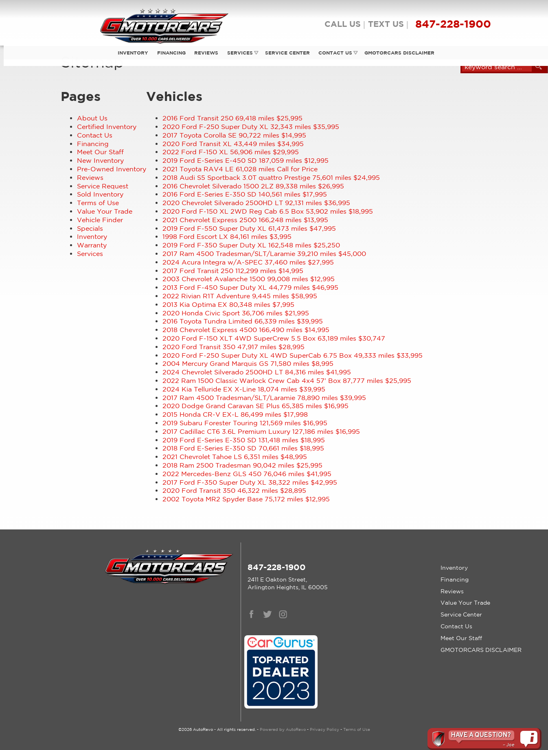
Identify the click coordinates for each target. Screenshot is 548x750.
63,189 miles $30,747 (273, 338)
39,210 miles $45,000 (264, 253)
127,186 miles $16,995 (261, 431)
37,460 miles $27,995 (248, 262)
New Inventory (100, 160)
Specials (90, 228)
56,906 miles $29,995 (230, 151)
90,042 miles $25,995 (242, 465)
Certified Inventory (106, 126)
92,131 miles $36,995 (256, 202)
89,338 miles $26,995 (253, 186)
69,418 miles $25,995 (232, 118)
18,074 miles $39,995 (243, 389)
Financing (93, 143)
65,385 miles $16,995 (255, 405)
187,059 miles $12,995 (245, 160)
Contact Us (94, 135)
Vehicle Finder (100, 219)
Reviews (204, 52)
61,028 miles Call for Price (240, 169)
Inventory (92, 236)
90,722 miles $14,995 (234, 135)
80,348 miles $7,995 (228, 304)
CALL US (342, 24)
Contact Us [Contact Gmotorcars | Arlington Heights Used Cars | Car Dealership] (334, 52)
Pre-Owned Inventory (111, 169)
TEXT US (386, 24)
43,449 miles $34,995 (233, 143)
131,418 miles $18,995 (243, 440)
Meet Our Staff (100, 151)
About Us (92, 118)
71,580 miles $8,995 (247, 363)
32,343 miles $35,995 (250, 126)
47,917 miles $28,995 (233, 346)
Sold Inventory (100, 194)
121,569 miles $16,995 (244, 422)
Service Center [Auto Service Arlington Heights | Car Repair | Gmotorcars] (285, 52)
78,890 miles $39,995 (264, 397)
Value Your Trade (104, 211)
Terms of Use (98, 202)
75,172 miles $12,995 (246, 499)
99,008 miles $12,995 (248, 278)
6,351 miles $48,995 (234, 456)
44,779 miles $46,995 (250, 287)
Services (238, 52)
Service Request (102, 186)
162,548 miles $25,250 (251, 245)
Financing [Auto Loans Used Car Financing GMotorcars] (168, 52)
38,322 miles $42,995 (249, 482)
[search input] (497, 67)
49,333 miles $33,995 (292, 355)
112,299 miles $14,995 (232, 270)
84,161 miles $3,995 (227, 236)
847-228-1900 (277, 567)
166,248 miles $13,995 (245, 219)
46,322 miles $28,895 (234, 490)
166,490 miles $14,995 (245, 329)
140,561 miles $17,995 (244, 194)
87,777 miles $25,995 (286, 380)
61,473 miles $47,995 (249, 228)
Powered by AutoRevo (283, 729)
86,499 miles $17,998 (235, 414)
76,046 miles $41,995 (246, 473)
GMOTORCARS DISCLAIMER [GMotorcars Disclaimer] (398, 52)
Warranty (92, 245)
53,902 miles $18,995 (267, 211)
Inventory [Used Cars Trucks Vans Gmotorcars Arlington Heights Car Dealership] (130, 52)
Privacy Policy (324, 729)
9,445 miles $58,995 (239, 296)
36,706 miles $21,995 (235, 313)
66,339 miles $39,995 (242, 321)
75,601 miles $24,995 (271, 177)
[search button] (539, 67)
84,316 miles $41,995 (256, 372)
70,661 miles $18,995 (243, 448)
